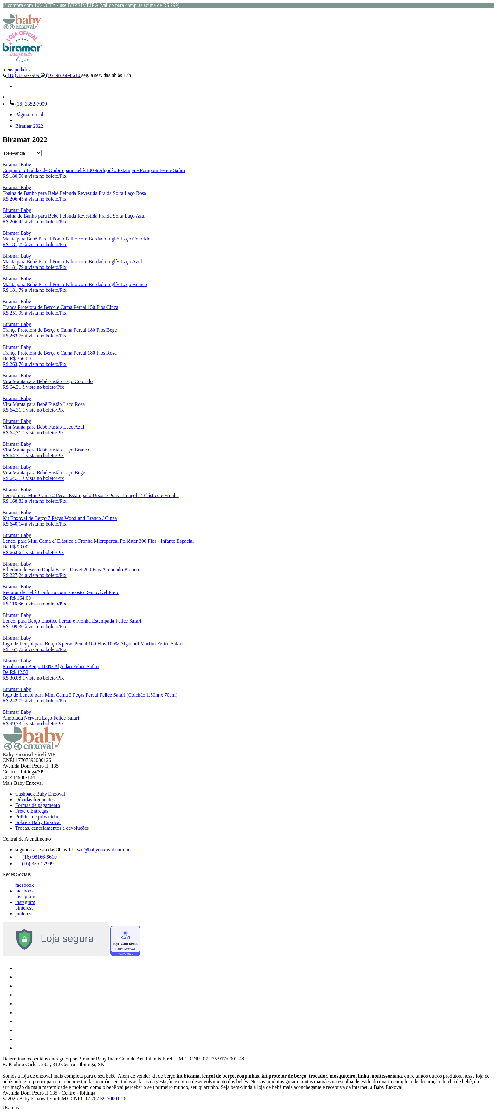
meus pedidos (16, 69)
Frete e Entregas (31, 811)
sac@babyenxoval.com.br (103, 849)
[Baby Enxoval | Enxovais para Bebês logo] (22, 27)
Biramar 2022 (29, 126)
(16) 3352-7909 (22, 75)
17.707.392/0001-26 (105, 1098)
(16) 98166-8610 (61, 75)
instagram (25, 896)
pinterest (24, 908)
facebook (24, 885)
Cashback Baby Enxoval (40, 793)
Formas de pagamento (37, 805)
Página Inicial (29, 114)
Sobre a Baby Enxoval (38, 822)
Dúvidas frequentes (35, 799)
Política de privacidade (38, 816)
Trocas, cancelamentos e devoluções (52, 828)
